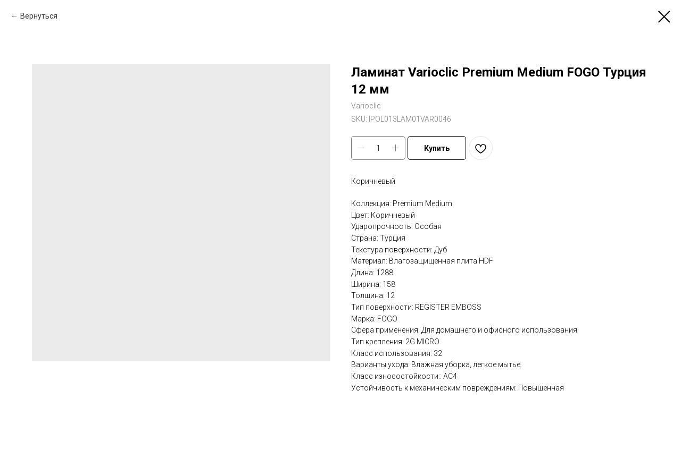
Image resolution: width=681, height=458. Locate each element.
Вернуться (38, 16)
